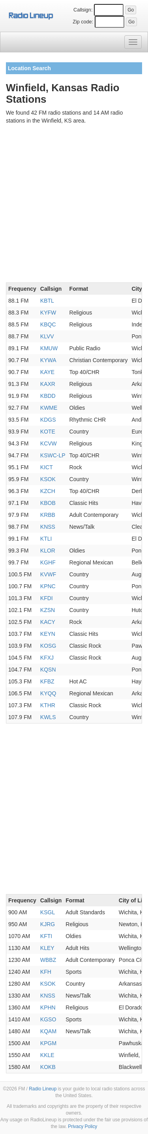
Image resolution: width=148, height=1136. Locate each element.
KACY (47, 622)
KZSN (47, 610)
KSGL (47, 912)
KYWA (48, 360)
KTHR (47, 705)
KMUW (49, 348)
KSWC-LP (53, 455)
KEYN (47, 634)
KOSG (48, 646)
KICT (46, 467)
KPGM (48, 1043)
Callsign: (82, 10)
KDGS (48, 419)
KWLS (48, 717)
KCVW (48, 443)
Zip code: (83, 22)
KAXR (47, 384)
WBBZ (48, 960)
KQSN (48, 669)
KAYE (47, 372)
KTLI (46, 538)
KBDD (48, 396)
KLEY (47, 948)
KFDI (46, 598)
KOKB (48, 1067)
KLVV (47, 336)
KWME (49, 408)
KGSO (48, 1019)
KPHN (48, 1007)
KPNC (48, 586)
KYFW (48, 312)
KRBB (47, 515)
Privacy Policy (82, 1126)
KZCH (47, 491)
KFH (45, 972)
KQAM (48, 1031)
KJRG (47, 924)
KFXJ (47, 657)
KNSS (47, 527)
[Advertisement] (74, 204)
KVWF (48, 574)
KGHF (48, 562)
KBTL (47, 300)
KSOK (48, 479)
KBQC (48, 324)
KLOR (47, 550)
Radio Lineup (42, 1089)
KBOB (48, 503)
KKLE (47, 1055)
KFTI (46, 936)
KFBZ (47, 681)
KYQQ (48, 693)
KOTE (47, 431)
